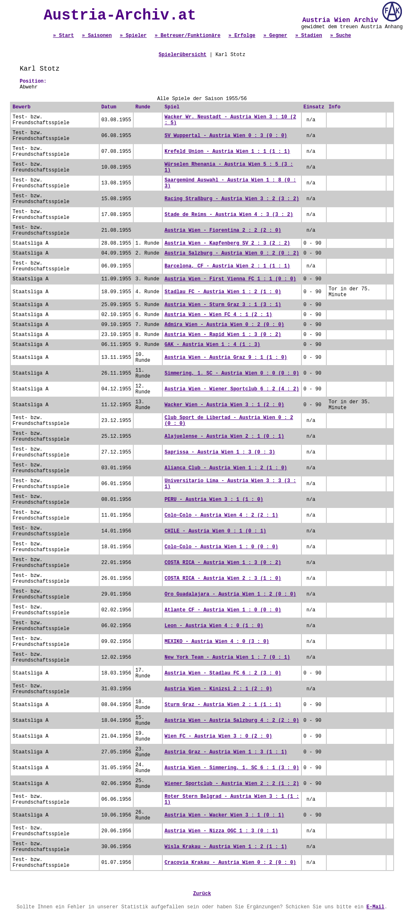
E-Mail (375, 907)
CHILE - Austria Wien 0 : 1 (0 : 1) (215, 531)
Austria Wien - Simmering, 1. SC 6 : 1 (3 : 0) (231, 768)
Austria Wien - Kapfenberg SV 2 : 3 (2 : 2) (227, 243)
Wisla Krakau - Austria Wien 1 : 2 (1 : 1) (225, 847)
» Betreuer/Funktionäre (187, 36)
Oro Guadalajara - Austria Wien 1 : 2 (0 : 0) (230, 594)
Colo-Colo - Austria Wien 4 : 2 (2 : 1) (221, 515)
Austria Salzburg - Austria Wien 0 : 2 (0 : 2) (231, 253)
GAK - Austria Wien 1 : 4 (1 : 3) (212, 345)
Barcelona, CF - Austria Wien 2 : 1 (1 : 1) (227, 266)
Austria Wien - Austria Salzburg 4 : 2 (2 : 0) (231, 721)
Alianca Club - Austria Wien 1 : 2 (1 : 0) (225, 468)
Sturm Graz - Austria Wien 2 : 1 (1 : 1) (222, 705)
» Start (63, 36)
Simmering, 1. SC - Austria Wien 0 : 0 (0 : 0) (231, 373)
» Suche (340, 36)
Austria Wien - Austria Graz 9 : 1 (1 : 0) (225, 358)
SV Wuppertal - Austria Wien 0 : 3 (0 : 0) (225, 136)
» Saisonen (97, 36)
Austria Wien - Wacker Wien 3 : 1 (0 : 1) (224, 815)
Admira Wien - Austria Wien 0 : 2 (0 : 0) (224, 325)
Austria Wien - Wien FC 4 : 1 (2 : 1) (218, 315)
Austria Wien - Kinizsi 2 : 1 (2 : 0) (218, 689)
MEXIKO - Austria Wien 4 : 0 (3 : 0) (216, 642)
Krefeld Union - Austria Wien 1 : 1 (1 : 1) (227, 152)
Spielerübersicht (182, 55)
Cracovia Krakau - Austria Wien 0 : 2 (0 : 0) (230, 863)
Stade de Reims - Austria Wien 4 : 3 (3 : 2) (228, 215)
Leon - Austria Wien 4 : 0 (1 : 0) (213, 626)
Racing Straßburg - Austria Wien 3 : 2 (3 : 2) (231, 199)
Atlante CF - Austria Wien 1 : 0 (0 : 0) (222, 610)
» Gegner (275, 36)
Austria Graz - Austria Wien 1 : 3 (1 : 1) (225, 752)
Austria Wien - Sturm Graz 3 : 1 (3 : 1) (222, 305)
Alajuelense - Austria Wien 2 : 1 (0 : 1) (224, 436)
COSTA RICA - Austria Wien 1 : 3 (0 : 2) (222, 563)
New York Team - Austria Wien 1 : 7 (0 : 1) (227, 657)
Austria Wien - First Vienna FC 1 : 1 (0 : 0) (230, 279)
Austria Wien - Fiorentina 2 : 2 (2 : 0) (222, 230)
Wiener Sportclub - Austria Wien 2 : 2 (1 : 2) (231, 784)
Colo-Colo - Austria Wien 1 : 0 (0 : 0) (221, 547)
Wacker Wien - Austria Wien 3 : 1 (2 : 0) (224, 405)
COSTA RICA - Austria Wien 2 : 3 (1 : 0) (222, 578)
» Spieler (133, 36)
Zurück (202, 894)
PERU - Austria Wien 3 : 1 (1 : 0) (213, 500)
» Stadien (308, 36)
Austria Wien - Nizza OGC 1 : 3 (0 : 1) (221, 831)
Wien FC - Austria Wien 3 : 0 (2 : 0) (218, 736)
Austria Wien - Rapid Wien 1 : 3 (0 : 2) (222, 335)
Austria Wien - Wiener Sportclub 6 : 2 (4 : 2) (231, 389)
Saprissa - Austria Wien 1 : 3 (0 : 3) (219, 452)
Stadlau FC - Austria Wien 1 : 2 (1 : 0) (222, 292)
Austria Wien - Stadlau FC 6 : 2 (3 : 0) (222, 673)
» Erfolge (241, 36)
